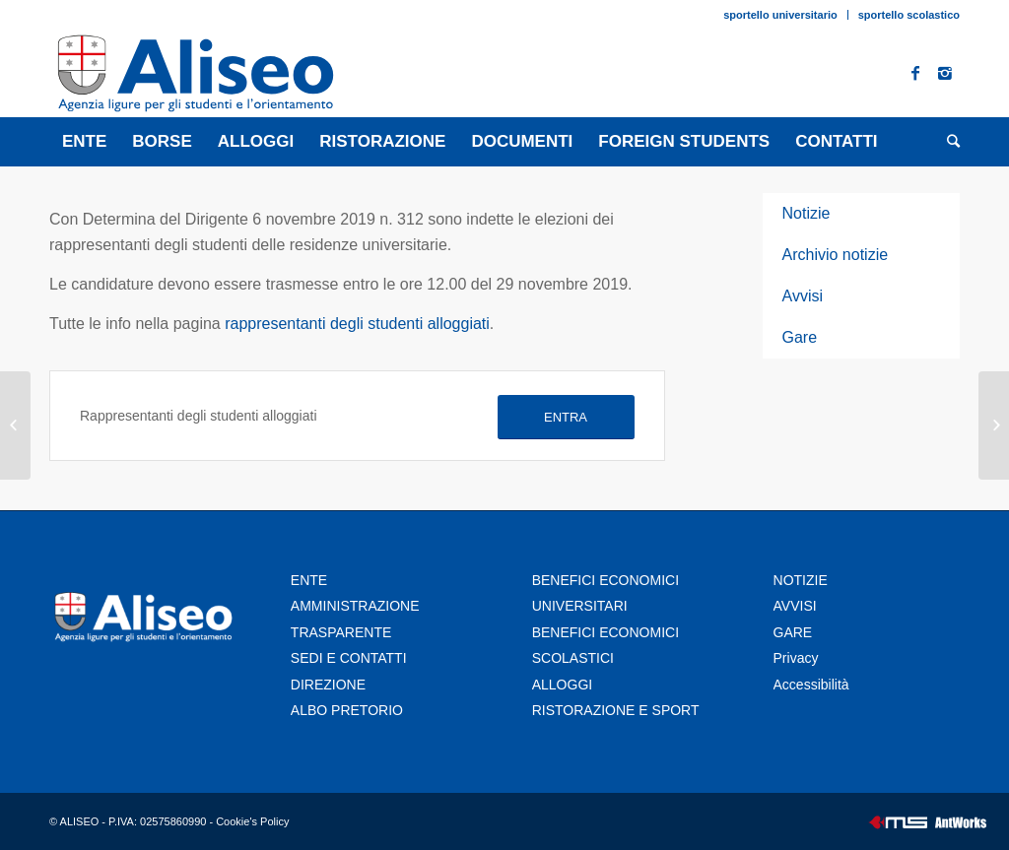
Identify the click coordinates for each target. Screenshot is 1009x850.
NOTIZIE (801, 580)
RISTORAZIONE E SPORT (616, 710)
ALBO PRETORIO (347, 710)
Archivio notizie (835, 254)
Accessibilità (811, 684)
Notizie (806, 213)
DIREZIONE (328, 684)
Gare (800, 337)
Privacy (798, 658)
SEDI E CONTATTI (349, 658)
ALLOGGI (562, 684)
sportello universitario (780, 15)
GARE (793, 632)
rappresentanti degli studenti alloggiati (357, 323)
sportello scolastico (909, 15)
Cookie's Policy (252, 821)
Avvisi (803, 296)
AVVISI (795, 606)
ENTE (309, 580)
